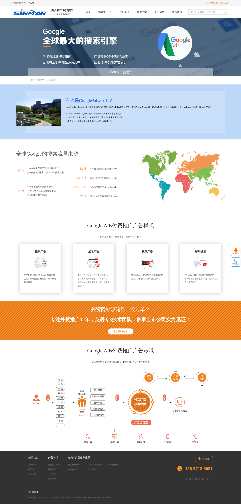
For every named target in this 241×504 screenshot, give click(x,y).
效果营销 (40, 80)
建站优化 (52, 469)
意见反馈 (32, 474)
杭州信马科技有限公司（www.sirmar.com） (69, 497)
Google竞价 (51, 80)
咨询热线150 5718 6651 (216, 3)
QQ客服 (203, 458)
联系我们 (177, 12)
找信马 (120, 331)
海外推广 (105, 12)
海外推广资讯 (54, 464)
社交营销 (52, 479)
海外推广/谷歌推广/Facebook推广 (203, 12)
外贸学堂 (142, 12)
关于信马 (159, 12)
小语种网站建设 (95, 464)
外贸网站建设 (74, 464)
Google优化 (113, 464)
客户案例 (124, 12)
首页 (88, 12)
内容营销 (92, 469)
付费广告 (52, 474)
